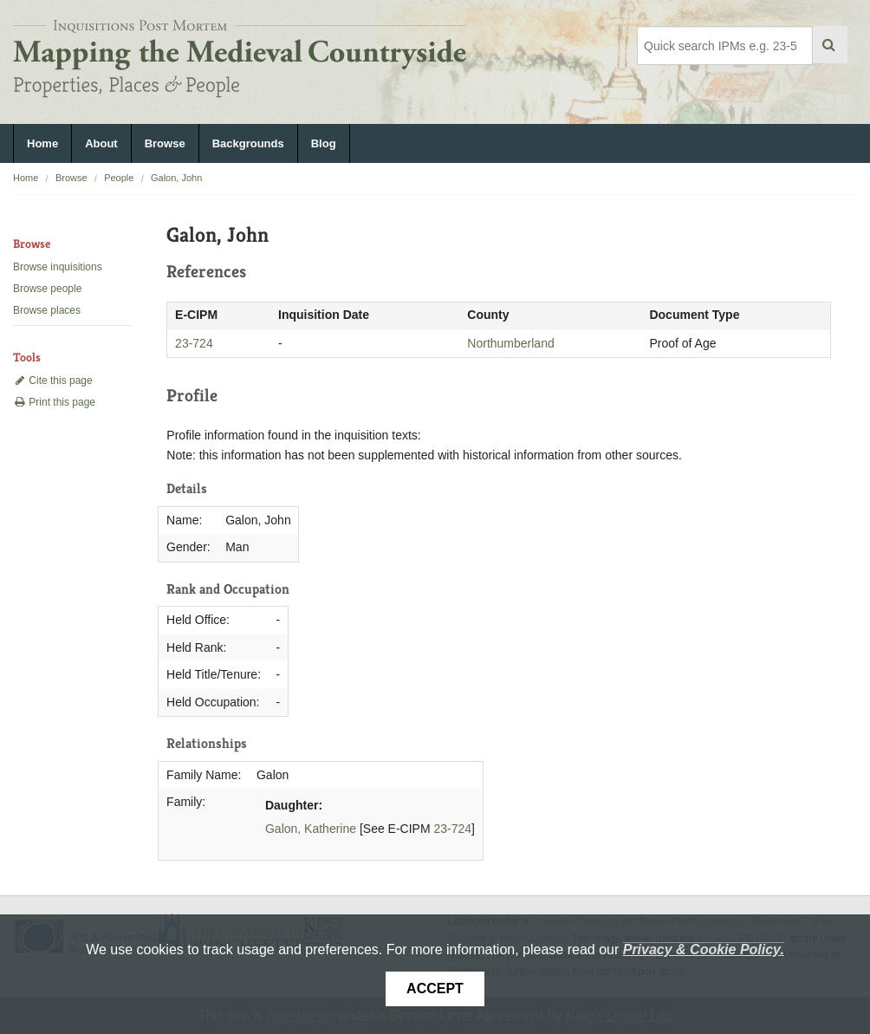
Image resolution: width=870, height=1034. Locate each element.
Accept (435, 988)
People (118, 177)
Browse (165, 143)
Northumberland (510, 343)
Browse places (47, 310)
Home (42, 143)
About (101, 143)
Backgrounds (248, 143)
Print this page (54, 402)
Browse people (47, 289)
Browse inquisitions (57, 267)
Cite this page (53, 380)
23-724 (194, 343)
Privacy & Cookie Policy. (703, 949)
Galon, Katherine (310, 829)
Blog (323, 143)
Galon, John (176, 177)
